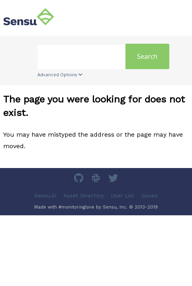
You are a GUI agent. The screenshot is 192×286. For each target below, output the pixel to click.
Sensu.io (45, 195)
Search (147, 56)
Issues (149, 195)
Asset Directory (83, 195)
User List (122, 195)
